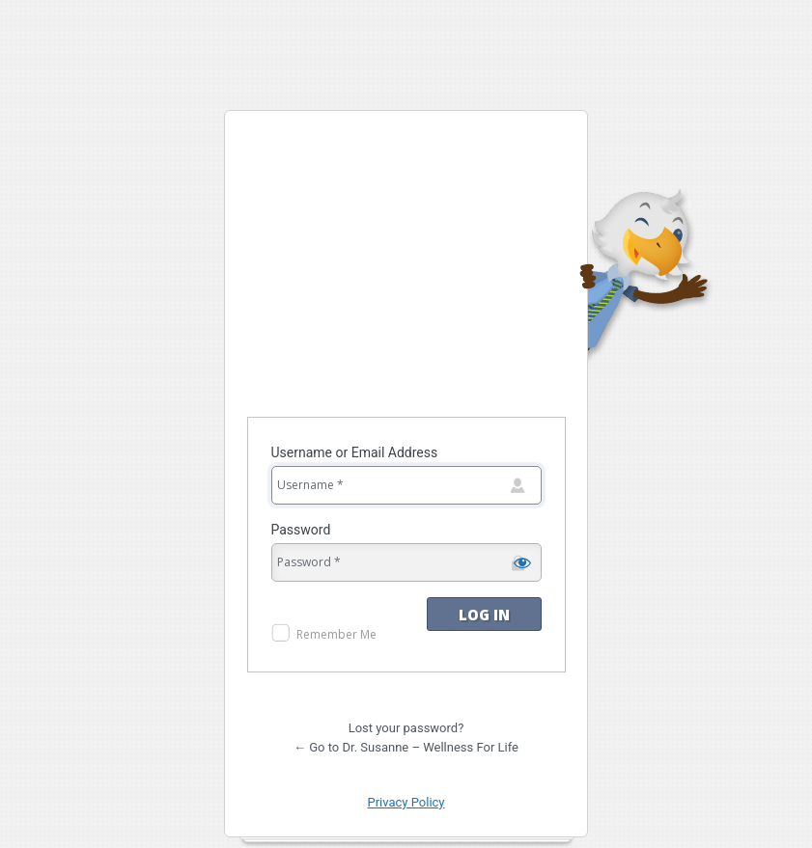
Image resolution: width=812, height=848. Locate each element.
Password (301, 529)
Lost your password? (406, 728)
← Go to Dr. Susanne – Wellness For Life (406, 747)
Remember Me (336, 634)
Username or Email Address (354, 452)
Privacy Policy (405, 802)
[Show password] (522, 562)
